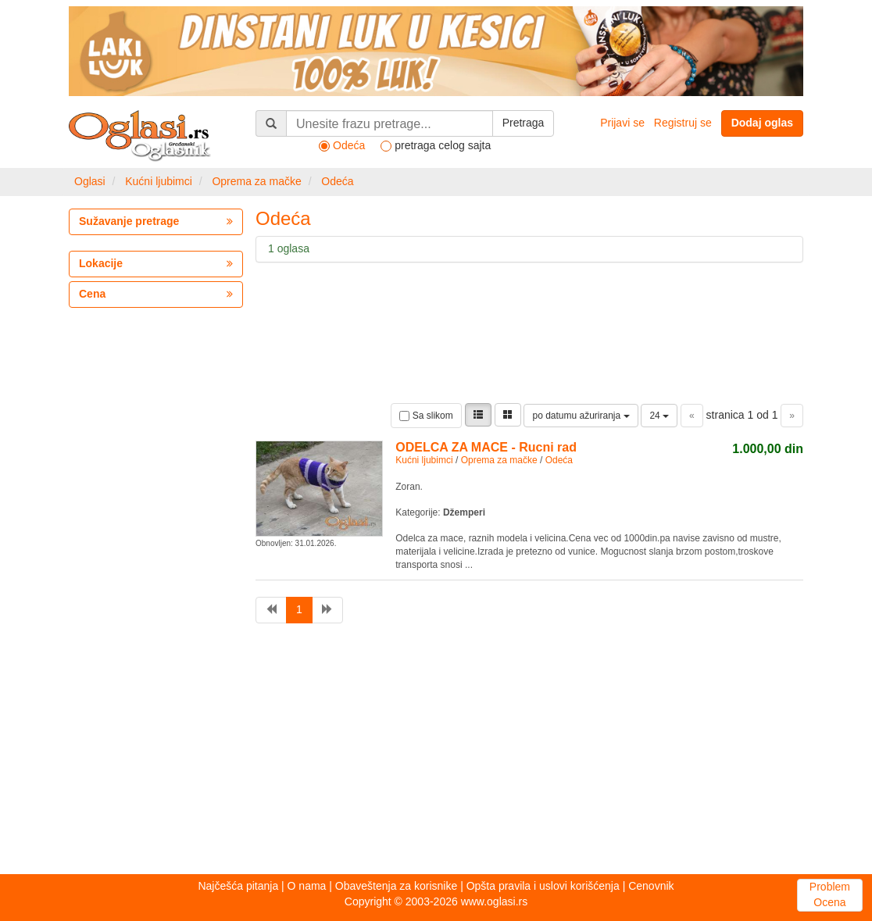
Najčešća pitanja (238, 886)
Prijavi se (622, 122)
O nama (307, 886)
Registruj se (683, 122)
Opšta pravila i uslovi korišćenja (543, 886)
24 (659, 415)
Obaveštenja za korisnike (396, 886)
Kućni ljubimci (158, 181)
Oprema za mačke (256, 181)
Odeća (337, 181)
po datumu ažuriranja (580, 415)
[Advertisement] (436, 753)
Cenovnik (651, 886)
